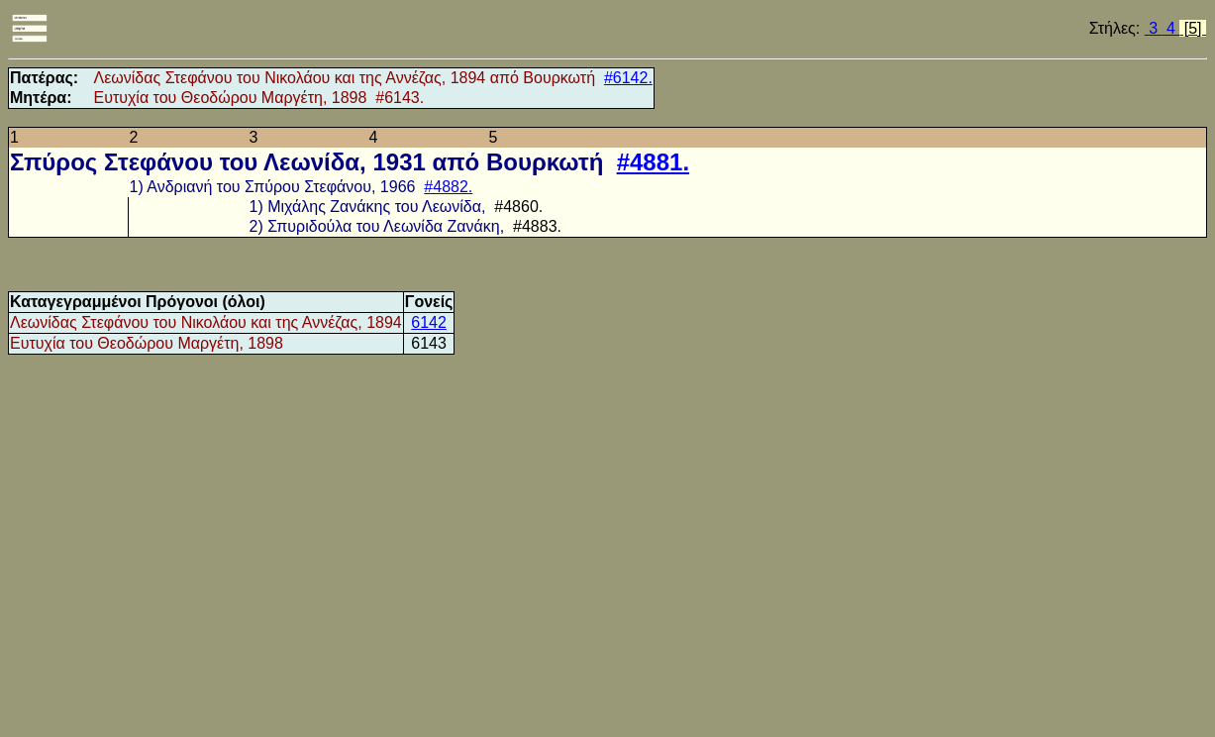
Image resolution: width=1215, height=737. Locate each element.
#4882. (448, 186)
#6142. (628, 77)
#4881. (653, 162)
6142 (429, 322)
